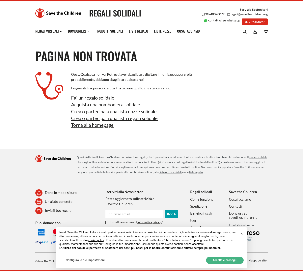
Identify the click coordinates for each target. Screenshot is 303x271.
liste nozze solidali (170, 172)
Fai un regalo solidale (92, 98)
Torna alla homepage (92, 125)
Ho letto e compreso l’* (136, 222)
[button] (241, 233)
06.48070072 (213, 14)
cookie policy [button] (96, 240)
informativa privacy (149, 222)
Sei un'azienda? (254, 21)
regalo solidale (258, 157)
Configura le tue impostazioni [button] (85, 260)
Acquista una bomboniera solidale (105, 104)
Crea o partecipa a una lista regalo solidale (114, 118)
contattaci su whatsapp (222, 20)
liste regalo (196, 172)
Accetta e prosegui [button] (224, 260)
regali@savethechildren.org (247, 14)
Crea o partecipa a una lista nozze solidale (114, 111)
